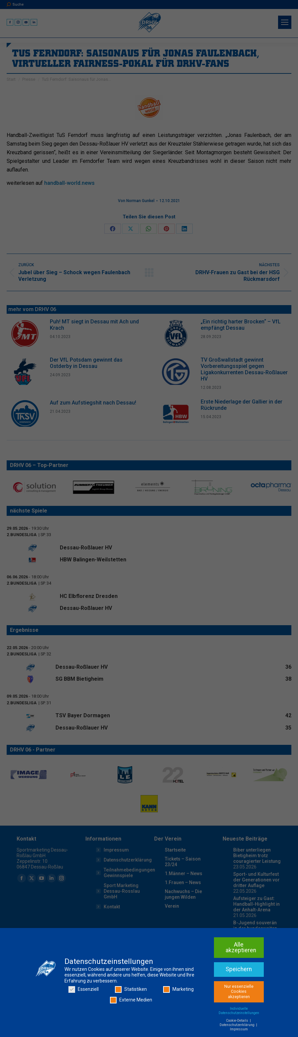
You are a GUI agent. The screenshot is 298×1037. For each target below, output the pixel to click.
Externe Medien (131, 1000)
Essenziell (83, 989)
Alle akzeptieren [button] (241, 947)
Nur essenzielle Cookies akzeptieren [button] (238, 991)
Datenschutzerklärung (237, 1025)
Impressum (239, 1029)
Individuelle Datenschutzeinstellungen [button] (239, 1010)
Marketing (178, 989)
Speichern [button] (239, 969)
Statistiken (131, 989)
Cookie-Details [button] (237, 1020)
